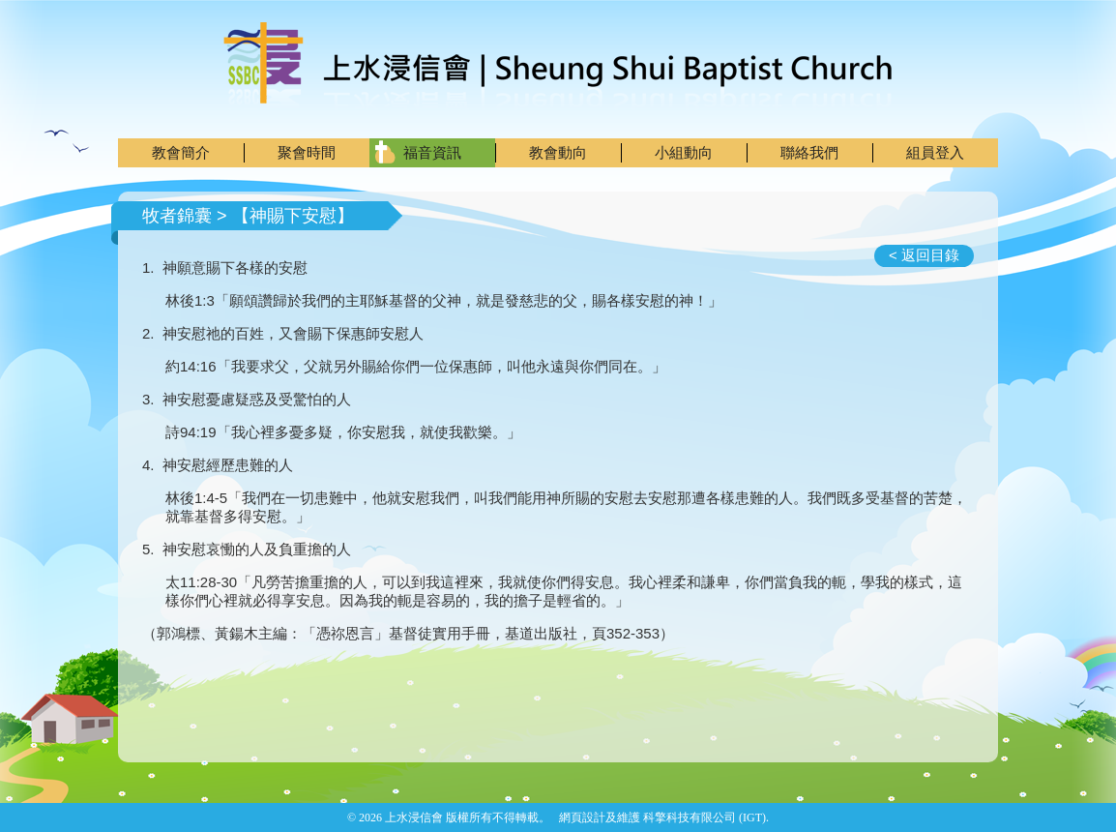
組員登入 (935, 152)
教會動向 (558, 152)
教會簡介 (181, 152)
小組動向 (684, 152)
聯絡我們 (809, 152)
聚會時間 (307, 152)
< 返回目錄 (924, 255)
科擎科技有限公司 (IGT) (704, 817)
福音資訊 (432, 152)
